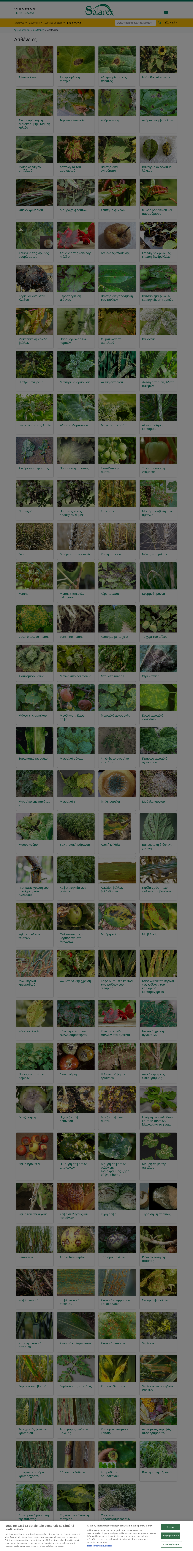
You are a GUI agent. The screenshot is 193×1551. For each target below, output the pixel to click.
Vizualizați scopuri (171, 1544)
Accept (170, 1527)
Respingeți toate (171, 1535)
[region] (96, 1536)
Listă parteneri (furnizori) (99, 1545)
